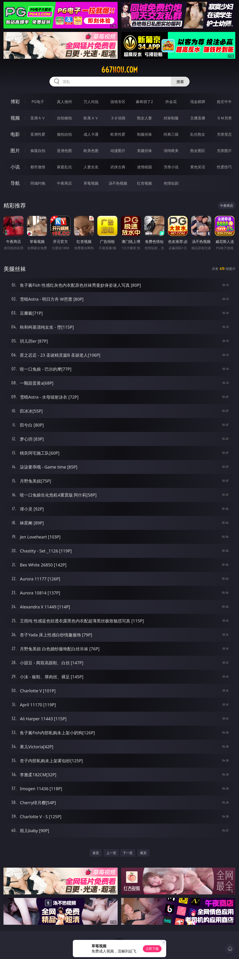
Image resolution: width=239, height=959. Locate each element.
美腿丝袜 (144, 150)
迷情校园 (144, 166)
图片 (15, 150)
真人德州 (64, 101)
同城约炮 (37, 183)
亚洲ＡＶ (37, 118)
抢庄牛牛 (224, 101)
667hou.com (119, 69)
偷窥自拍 (37, 150)
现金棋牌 (197, 101)
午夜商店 (64, 183)
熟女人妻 (144, 118)
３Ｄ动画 (117, 118)
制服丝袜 (144, 134)
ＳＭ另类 (224, 118)
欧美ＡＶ (91, 118)
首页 (95, 853)
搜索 (180, 81)
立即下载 (152, 948)
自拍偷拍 (64, 118)
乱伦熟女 (197, 134)
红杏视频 (144, 183)
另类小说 (171, 166)
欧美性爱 (117, 134)
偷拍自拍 (64, 134)
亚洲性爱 (37, 134)
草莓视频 (91, 183)
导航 (15, 183)
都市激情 (37, 166)
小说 (15, 167)
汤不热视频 (118, 183)
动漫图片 (117, 150)
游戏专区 (117, 101)
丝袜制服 (171, 118)
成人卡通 (91, 134)
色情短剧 (171, 183)
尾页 (143, 853)
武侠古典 (117, 166)
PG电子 (38, 101)
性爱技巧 (224, 166)
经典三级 (171, 134)
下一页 (128, 853)
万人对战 (91, 101)
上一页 (111, 853)
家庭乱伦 (64, 166)
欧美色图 (91, 150)
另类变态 (224, 134)
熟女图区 (197, 150)
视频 (15, 118)
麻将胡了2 (144, 101)
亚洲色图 (64, 150)
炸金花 (171, 101)
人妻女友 (91, 166)
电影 (15, 134)
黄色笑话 (197, 166)
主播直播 (197, 118)
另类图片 (224, 150)
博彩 (15, 101)
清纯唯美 (171, 150)
